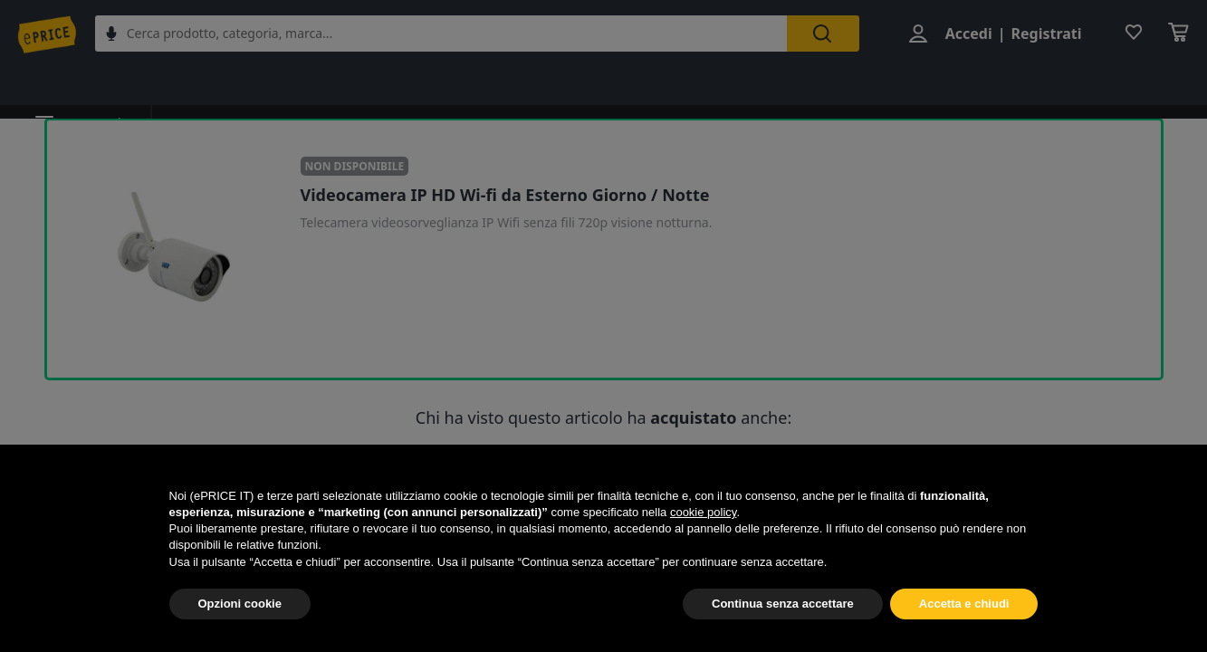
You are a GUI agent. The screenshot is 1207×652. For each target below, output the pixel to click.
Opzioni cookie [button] (240, 603)
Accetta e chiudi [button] (964, 603)
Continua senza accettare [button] (783, 603)
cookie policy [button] (703, 512)
